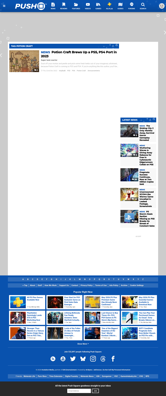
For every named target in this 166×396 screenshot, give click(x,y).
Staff (40, 285)
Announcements (94, 71)
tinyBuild (62, 71)
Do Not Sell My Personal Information (116, 370)
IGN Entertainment (69, 370)
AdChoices (97, 370)
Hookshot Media (48, 370)
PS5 (68, 71)
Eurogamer (107, 376)
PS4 (73, 71)
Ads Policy (113, 285)
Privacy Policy (87, 285)
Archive (124, 285)
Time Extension (55, 376)
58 (134, 221)
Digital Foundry (71, 376)
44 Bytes (89, 370)
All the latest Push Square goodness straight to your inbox (83, 385)
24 (134, 179)
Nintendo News (87, 376)
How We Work (51, 285)
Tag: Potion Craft (22, 46)
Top (25, 285)
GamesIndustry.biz (129, 376)
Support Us (64, 285)
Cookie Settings (137, 285)
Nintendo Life (29, 376)
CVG (141, 376)
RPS (147, 376)
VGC (116, 376)
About (32, 285)
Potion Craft (81, 71)
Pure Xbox (42, 376)
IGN (97, 376)
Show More (83, 344)
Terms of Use (101, 285)
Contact (74, 285)
